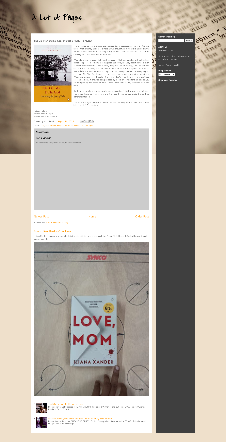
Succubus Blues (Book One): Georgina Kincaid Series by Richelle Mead (80, 418)
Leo (42, 125)
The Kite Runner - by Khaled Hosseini (65, 403)
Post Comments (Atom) (57, 222)
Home (92, 216)
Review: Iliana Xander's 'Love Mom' (52, 231)
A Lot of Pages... (58, 18)
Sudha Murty (77, 125)
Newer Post (41, 216)
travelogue (89, 125)
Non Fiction (50, 125)
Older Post (142, 216)
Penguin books (63, 125)
